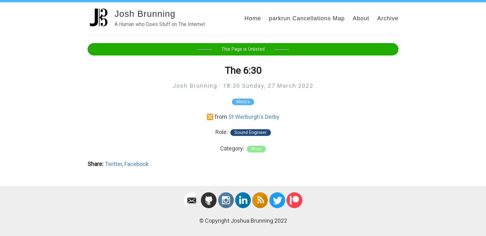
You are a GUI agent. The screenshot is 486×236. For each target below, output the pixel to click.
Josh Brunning (145, 14)
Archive (387, 18)
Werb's (243, 102)
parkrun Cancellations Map (307, 18)
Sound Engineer (250, 132)
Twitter (113, 164)
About (361, 18)
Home (253, 18)
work (256, 149)
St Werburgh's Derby (253, 116)
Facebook (136, 164)
